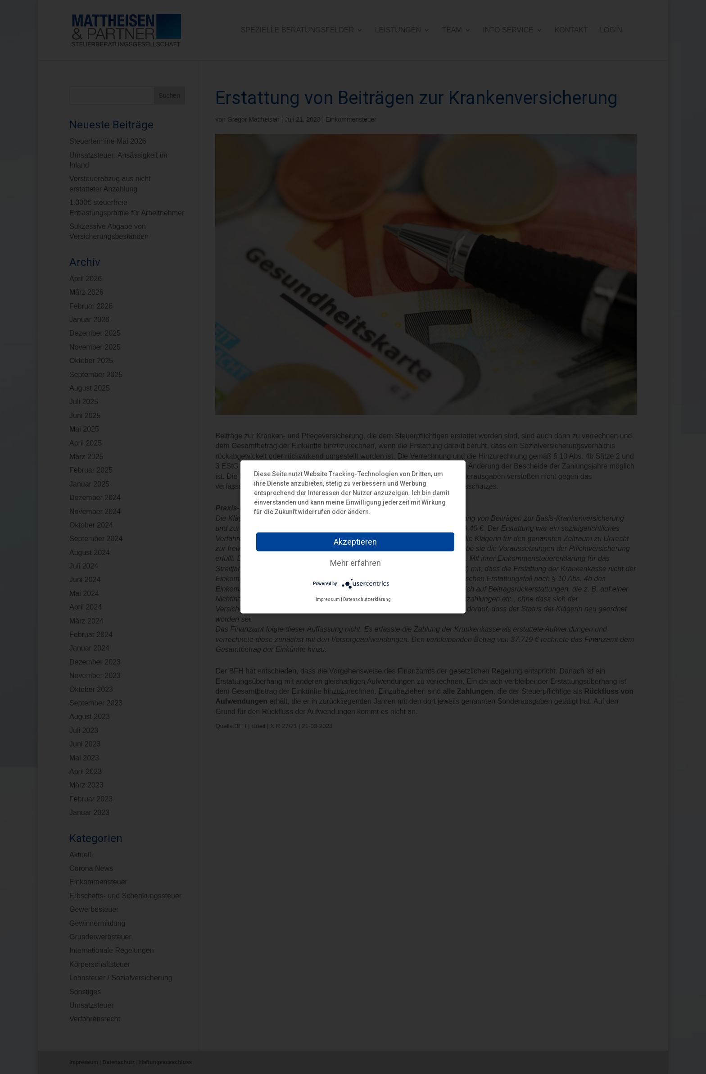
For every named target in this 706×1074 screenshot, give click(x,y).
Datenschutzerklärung (367, 599)
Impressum (328, 599)
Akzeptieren (355, 541)
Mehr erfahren (355, 563)
